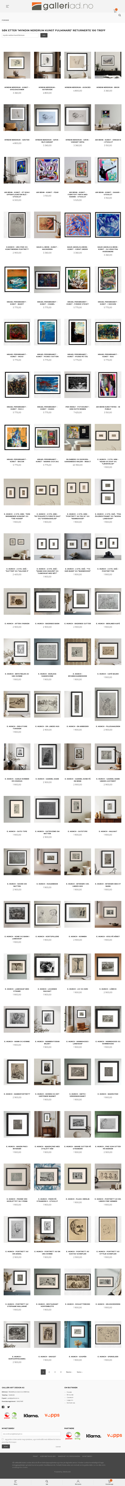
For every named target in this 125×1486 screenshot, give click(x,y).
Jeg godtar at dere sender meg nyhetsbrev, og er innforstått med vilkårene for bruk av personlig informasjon (31, 1444)
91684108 (11, 1399)
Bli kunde (70, 1398)
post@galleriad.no (13, 1402)
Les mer (58, 1450)
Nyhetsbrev (87, 1460)
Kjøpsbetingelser (48, 1460)
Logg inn (70, 1404)
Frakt (35, 1460)
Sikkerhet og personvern (69, 1460)
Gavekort (70, 1401)
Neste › (69, 1376)
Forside (69, 1396)
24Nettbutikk (66, 1475)
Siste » (79, 1376)
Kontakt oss (71, 1406)
